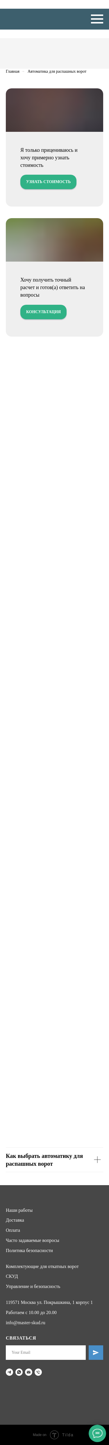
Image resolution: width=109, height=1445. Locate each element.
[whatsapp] (19, 1372)
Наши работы (19, 1210)
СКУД (12, 1276)
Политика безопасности (29, 1250)
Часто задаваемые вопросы (32, 1240)
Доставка (15, 1220)
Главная (12, 71)
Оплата (13, 1230)
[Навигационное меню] (97, 19)
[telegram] (9, 1372)
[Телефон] (38, 1372)
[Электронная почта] (28, 1372)
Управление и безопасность (33, 1286)
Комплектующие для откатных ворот (42, 1266)
